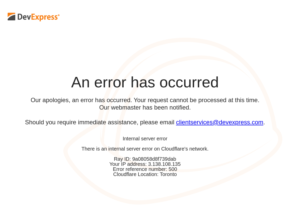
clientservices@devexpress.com (219, 122)
